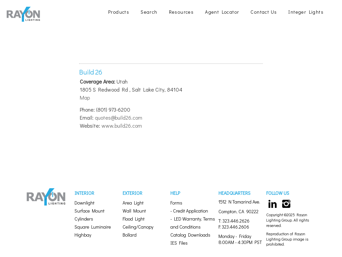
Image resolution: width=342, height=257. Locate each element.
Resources (181, 12)
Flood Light (134, 219)
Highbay (82, 235)
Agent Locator (222, 12)
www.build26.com (122, 125)
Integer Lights (306, 12)
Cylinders (83, 219)
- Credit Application (189, 211)
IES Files (179, 243)
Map (85, 97)
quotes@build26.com (118, 117)
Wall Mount (134, 211)
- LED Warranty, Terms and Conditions (192, 223)
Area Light (133, 203)
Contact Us (263, 12)
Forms (176, 203)
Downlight (84, 203)
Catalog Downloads (190, 235)
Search (149, 12)
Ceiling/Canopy (138, 227)
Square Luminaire (92, 227)
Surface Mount (89, 211)
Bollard (130, 235)
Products (118, 12)
